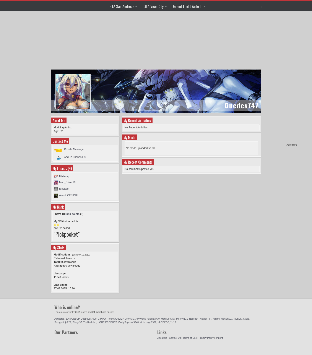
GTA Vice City (155, 6)
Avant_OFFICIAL (69, 195)
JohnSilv (129, 318)
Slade (246, 318)
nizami (216, 318)
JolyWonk (140, 318)
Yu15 (173, 322)
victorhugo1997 (148, 322)
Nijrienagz (65, 176)
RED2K (238, 318)
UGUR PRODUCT (107, 322)
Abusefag (59, 318)
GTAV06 (102, 318)
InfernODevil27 (116, 318)
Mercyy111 (182, 318)
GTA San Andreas (123, 6)
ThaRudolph (89, 322)
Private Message (73, 149)
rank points (72, 214)
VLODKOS (163, 322)
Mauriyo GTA (168, 318)
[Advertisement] (280, 78)
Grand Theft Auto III (189, 6)
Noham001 (227, 318)
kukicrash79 (153, 318)
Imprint (219, 338)
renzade (63, 188)
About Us (162, 338)
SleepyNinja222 (62, 322)
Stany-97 (77, 322)
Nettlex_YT (205, 318)
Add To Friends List (75, 156)
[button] (230, 6)
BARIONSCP (73, 318)
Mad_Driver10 (67, 182)
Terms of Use (190, 338)
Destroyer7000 (88, 318)
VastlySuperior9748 (128, 322)
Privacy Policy (206, 338)
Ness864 (193, 318)
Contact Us (175, 338)
